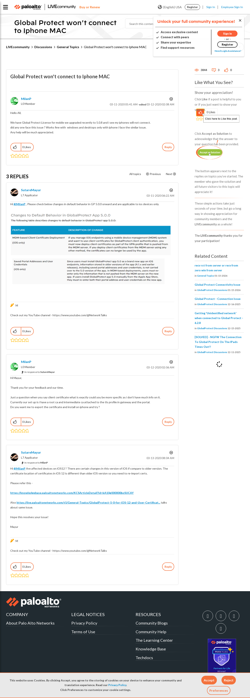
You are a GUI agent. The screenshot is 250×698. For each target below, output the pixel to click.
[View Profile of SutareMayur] (31, 190)
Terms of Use (83, 631)
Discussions (43, 47)
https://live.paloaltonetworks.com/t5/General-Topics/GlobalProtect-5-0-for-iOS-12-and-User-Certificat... (88, 502)
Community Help (151, 631)
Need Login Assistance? (225, 50)
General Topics (68, 47)
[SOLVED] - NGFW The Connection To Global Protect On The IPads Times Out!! (218, 341)
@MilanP (19, 204)
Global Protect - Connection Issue (218, 298)
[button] (209, 680)
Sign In (210, 7)
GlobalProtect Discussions (212, 290)
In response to (39, 371)
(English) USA (170, 7)
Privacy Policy (117, 685)
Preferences (218, 690)
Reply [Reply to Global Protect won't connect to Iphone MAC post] (168, 147)
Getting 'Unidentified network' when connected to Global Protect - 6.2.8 (219, 318)
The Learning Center (154, 640)
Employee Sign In (232, 7)
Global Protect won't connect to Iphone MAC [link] (115, 47)
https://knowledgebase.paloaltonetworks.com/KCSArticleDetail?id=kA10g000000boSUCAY (72, 492)
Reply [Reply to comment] (168, 331)
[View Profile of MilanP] (26, 98)
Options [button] (170, 99)
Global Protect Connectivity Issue (217, 284)
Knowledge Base (151, 648)
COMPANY (17, 614)
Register (192, 7)
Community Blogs (152, 623)
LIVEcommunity (18, 47)
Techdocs (144, 657)
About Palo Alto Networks (30, 623)
